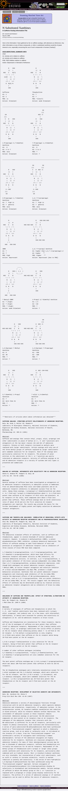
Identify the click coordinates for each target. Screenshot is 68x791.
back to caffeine (34, 786)
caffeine (15, 11)
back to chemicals (22, 786)
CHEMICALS (7, 11)
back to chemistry (45, 786)
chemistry (21, 11)
